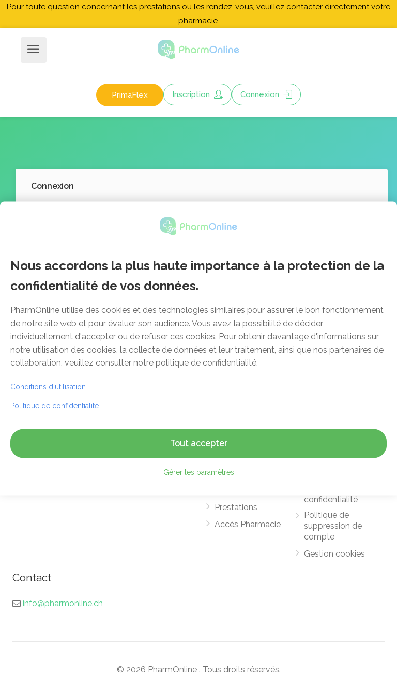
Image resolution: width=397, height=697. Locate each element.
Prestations (236, 507)
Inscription (197, 94)
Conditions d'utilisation (48, 387)
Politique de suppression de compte (333, 526)
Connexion (266, 94)
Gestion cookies (334, 554)
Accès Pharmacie (248, 524)
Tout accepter (198, 444)
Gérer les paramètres (198, 473)
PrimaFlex (130, 95)
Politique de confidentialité (331, 494)
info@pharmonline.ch (63, 603)
